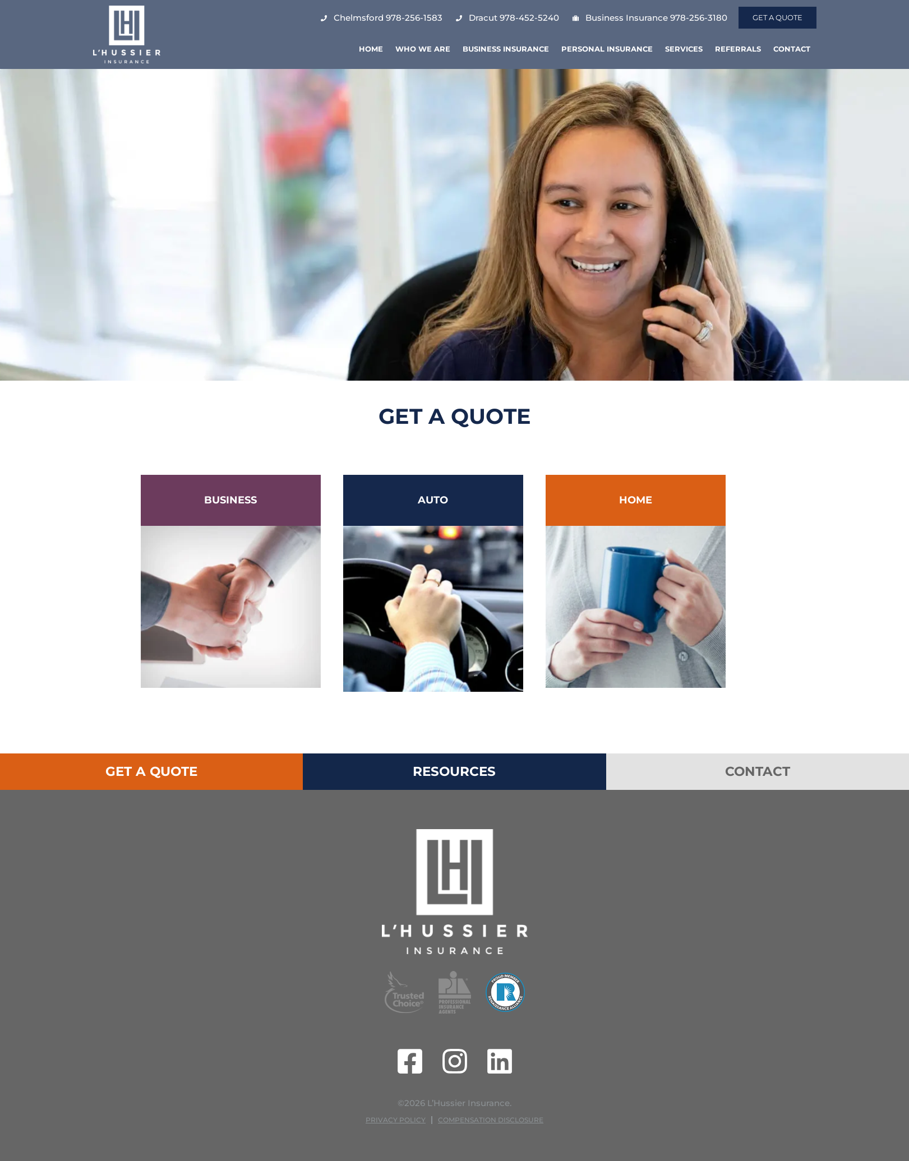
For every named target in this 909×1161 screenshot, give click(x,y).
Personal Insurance (607, 48)
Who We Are (422, 48)
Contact (791, 48)
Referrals (738, 48)
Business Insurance (506, 48)
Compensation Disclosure (490, 1120)
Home (371, 48)
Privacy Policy (396, 1120)
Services (684, 48)
